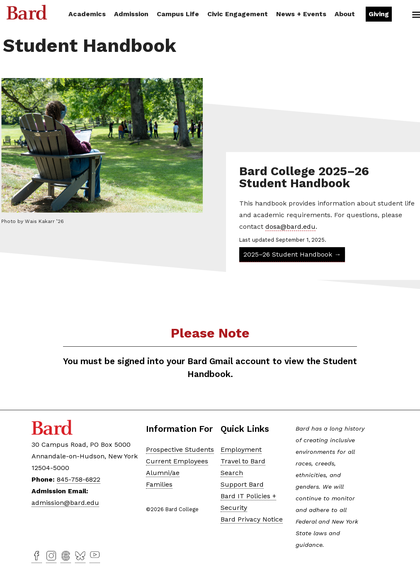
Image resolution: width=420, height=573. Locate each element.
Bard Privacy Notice (252, 519)
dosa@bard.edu (290, 226)
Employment (241, 449)
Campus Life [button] (178, 14)
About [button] (345, 14)
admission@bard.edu (65, 503)
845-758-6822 (78, 479)
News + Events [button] (301, 14)
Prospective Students (180, 449)
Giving (379, 14)
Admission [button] (131, 14)
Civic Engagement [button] (237, 14)
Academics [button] (87, 14)
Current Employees (177, 461)
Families (159, 484)
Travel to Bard (243, 461)
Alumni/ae (163, 473)
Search (407, 15)
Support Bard (242, 484)
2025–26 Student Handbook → (292, 255)
